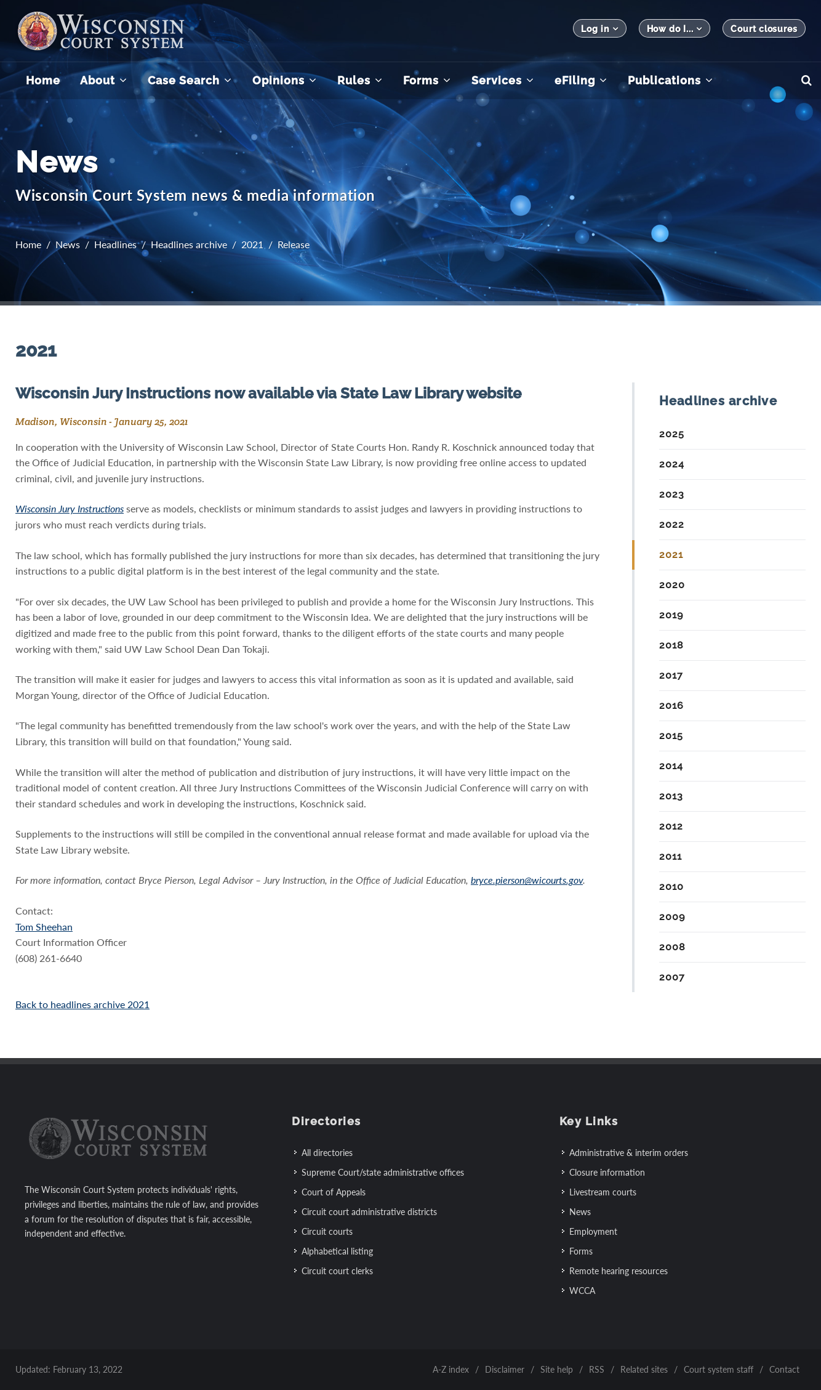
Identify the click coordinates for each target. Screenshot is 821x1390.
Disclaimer (504, 1369)
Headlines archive (189, 244)
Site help (556, 1369)
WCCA (582, 1290)
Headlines (115, 244)
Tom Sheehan (44, 926)
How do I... (675, 29)
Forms (581, 1251)
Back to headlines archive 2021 (82, 1004)
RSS (596, 1369)
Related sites (644, 1369)
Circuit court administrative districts (369, 1211)
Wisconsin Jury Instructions (69, 508)
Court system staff (718, 1369)
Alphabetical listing (337, 1251)
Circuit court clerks (337, 1271)
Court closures (764, 29)
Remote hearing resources (618, 1271)
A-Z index (451, 1369)
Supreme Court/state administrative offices (383, 1172)
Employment (593, 1231)
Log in (599, 29)
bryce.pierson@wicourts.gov (527, 880)
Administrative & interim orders (628, 1152)
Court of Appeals (334, 1192)
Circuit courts (327, 1231)
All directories (327, 1152)
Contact (784, 1369)
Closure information (607, 1172)
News (67, 244)
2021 (252, 244)
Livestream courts (602, 1192)
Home (28, 244)
